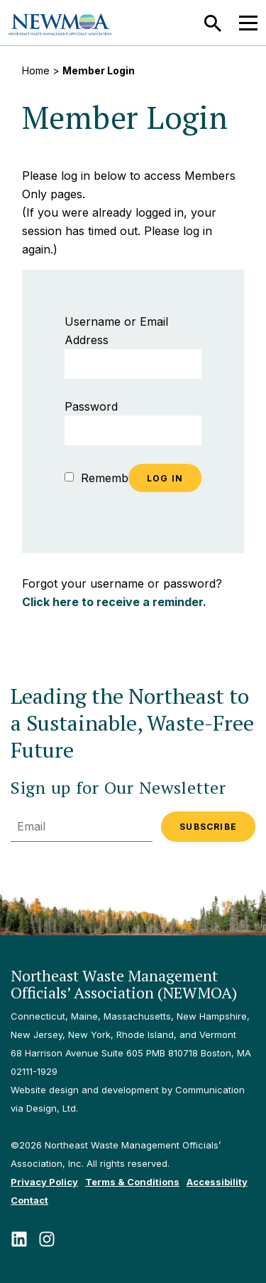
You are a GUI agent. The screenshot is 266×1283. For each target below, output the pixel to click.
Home (36, 70)
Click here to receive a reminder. (114, 602)
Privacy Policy (44, 1181)
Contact (29, 1200)
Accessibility (217, 1181)
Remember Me (112, 478)
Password (91, 406)
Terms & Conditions (132, 1181)
